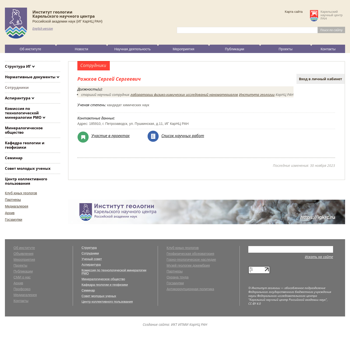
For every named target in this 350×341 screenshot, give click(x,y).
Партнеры (13, 200)
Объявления (23, 254)
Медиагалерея (16, 206)
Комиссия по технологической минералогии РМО (23, 113)
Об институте (30, 49)
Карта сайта (294, 11)
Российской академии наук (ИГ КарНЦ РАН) (67, 21)
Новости (81, 49)
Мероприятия (183, 49)
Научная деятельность (132, 49)
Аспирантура (17, 97)
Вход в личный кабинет (320, 79)
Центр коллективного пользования (26, 181)
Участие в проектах (110, 135)
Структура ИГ (18, 66)
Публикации (234, 49)
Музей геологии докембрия (188, 265)
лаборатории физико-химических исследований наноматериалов (184, 94)
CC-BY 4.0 (254, 304)
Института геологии (257, 94)
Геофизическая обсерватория (190, 254)
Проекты (286, 49)
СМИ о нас (22, 277)
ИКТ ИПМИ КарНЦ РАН (189, 324)
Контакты (328, 49)
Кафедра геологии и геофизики (24, 145)
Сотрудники (17, 87)
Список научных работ (182, 135)
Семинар (14, 157)
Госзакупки (13, 220)
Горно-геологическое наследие (191, 260)
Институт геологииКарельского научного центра (63, 14)
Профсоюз (22, 289)
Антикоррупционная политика (190, 289)
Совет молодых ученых (28, 168)
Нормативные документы (30, 76)
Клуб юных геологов (21, 193)
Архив (9, 213)
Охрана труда (177, 277)
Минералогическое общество (24, 130)
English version (42, 28)
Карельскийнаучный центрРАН (332, 15)
